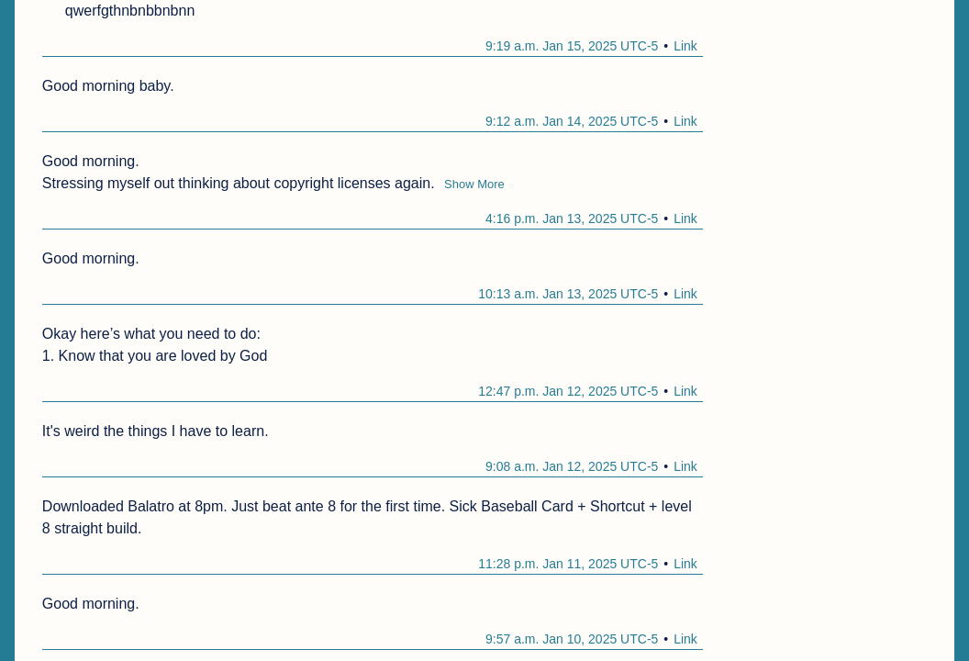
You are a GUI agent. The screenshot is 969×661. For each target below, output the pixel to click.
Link (685, 46)
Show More (474, 184)
